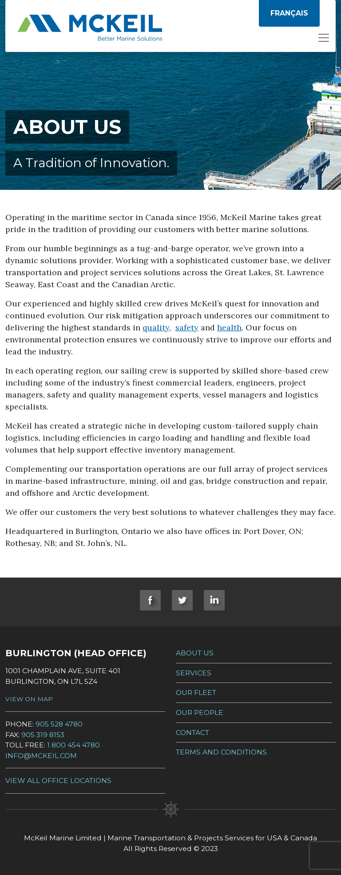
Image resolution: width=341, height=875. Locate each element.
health (229, 327)
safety (186, 327)
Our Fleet (196, 692)
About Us (195, 653)
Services (193, 673)
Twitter (182, 600)
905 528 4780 (59, 724)
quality (156, 327)
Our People (199, 712)
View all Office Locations (58, 780)
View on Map (29, 698)
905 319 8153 (42, 735)
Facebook (150, 600)
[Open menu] (324, 40)
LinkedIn (214, 600)
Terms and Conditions (221, 752)
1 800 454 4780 (73, 745)
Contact (192, 732)
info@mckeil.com (41, 755)
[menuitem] (289, 13)
